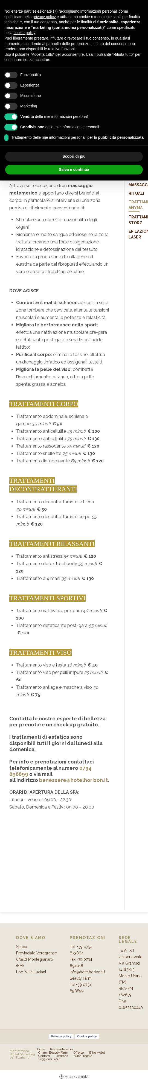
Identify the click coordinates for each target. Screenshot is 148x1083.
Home (40, 1049)
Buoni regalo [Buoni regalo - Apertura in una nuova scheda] (83, 1055)
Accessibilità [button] (77, 1076)
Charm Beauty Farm (53, 1052)
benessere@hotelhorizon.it (73, 780)
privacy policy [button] (44, 17)
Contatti (44, 1055)
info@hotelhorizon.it (87, 972)
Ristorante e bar (61, 1049)
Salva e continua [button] (74, 169)
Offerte (79, 1052)
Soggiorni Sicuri (49, 1059)
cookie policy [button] (24, 32)
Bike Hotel (97, 1052)
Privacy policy (61, 1036)
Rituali (136, 193)
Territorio (61, 1055)
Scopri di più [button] (74, 156)
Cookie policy (87, 1036)
